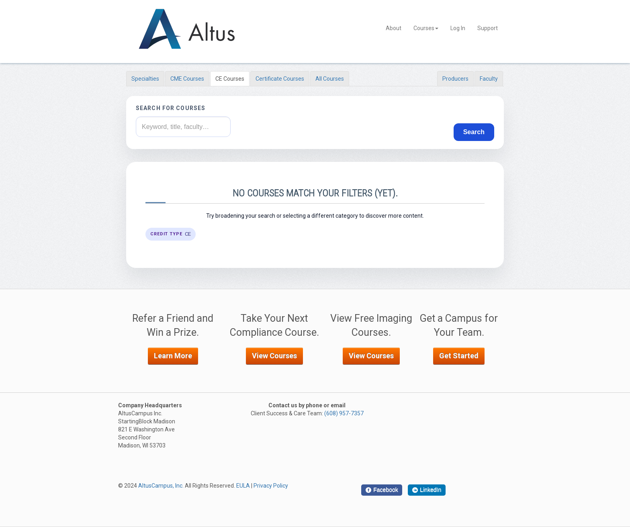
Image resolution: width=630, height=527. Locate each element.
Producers (455, 79)
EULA (243, 485)
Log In (457, 28)
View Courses (274, 355)
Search (474, 132)
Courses (425, 28)
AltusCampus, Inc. (161, 485)
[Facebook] (381, 490)
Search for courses (170, 108)
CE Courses (229, 79)
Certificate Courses (280, 79)
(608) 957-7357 (344, 413)
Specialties (145, 79)
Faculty (489, 79)
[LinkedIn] (427, 490)
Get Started (459, 355)
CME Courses (187, 79)
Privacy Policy (271, 485)
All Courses (329, 79)
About (393, 28)
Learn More (173, 355)
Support (487, 28)
